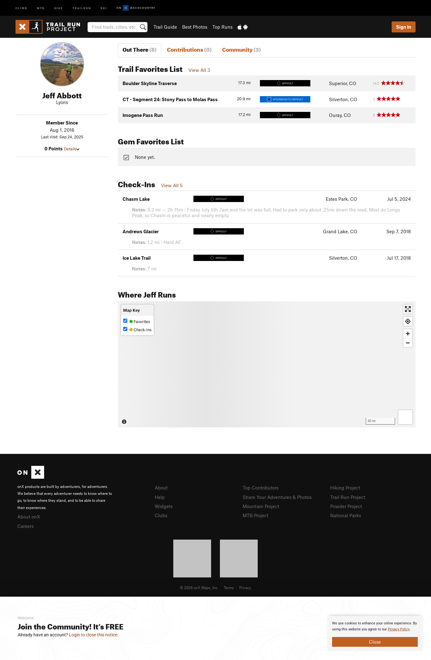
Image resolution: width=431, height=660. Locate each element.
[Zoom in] (407, 333)
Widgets (164, 506)
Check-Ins (137, 329)
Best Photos (194, 27)
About (161, 487)
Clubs (161, 515)
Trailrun (81, 8)
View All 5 (172, 185)
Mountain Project (261, 506)
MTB (41, 8)
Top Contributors (261, 487)
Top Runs (222, 27)
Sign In (403, 27)
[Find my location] (407, 321)
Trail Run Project (347, 497)
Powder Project (346, 506)
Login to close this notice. (93, 634)
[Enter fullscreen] (407, 309)
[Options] (405, 417)
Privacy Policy (399, 629)
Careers (25, 526)
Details (71, 148)
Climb (21, 8)
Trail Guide (165, 27)
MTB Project (255, 515)
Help (160, 497)
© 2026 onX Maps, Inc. (199, 587)
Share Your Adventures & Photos (277, 497)
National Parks (345, 515)
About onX (28, 516)
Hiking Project (345, 487)
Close (375, 642)
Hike (58, 8)
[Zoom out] (407, 342)
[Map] (267, 364)
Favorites (136, 321)
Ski (104, 8)
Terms (229, 587)
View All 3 (199, 70)
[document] (375, 633)
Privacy (245, 587)
